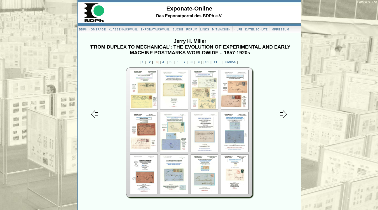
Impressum (280, 29)
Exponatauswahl (155, 29)
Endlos (230, 62)
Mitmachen (221, 29)
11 (215, 62)
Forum (191, 29)
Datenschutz (256, 29)
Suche (178, 29)
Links (204, 29)
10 (206, 62)
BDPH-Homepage (92, 29)
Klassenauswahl (123, 29)
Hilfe (237, 29)
